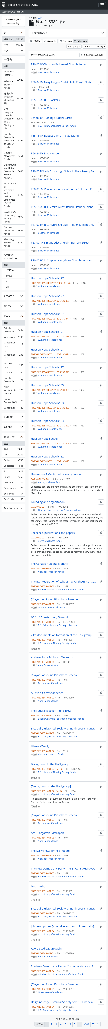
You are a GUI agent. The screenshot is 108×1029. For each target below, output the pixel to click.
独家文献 (13, 40)
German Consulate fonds (13, 230)
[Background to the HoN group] (51, 786)
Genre (8, 427)
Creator (9, 296)
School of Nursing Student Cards (51, 117)
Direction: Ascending (93, 46)
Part (13, 472)
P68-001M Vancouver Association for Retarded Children (64, 189)
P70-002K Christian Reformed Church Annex (58, 64)
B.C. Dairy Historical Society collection (57, 625)
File (13, 455)
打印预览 (35, 41)
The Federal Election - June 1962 (51, 710)
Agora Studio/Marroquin (46, 948)
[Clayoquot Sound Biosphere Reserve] (55, 599)
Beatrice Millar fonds (48, 72)
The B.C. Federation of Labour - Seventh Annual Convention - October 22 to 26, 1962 (64, 581)
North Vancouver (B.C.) (13, 355)
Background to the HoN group (50, 764)
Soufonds (13, 494)
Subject (8, 417)
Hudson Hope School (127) (47, 278)
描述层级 (9, 437)
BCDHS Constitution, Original (49, 617)
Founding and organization (48, 502)
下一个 (95, 1024)
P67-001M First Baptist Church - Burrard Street (60, 242)
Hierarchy (50, 41)
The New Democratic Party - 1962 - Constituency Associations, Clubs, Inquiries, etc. (64, 868)
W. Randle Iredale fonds (50, 286)
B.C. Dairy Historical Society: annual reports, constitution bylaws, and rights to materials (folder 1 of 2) (64, 728)
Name (8, 306)
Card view (66, 41)
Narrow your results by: (13, 21)
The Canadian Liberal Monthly (49, 563)
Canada (13, 373)
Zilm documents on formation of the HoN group (61, 635)
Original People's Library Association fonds (60, 510)
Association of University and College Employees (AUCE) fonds (13, 195)
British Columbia (13, 330)
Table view (80, 41)
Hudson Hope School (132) (47, 456)
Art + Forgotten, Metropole (47, 833)
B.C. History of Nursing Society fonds (13, 216)
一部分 (8, 59)
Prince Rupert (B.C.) (13, 400)
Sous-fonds (13, 488)
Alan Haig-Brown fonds (13, 242)
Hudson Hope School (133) (47, 385)
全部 (6, 65)
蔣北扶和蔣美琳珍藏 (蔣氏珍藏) (13, 98)
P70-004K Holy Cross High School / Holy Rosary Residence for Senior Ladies (64, 171)
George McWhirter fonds (13, 156)
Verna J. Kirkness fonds (50, 482)
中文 (13, 51)
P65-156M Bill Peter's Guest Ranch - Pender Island (62, 207)
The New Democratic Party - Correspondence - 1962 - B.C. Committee (64, 966)
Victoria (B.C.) (13, 365)
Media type (11, 508)
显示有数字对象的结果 (92, 55)
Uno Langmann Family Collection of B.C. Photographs (13, 118)
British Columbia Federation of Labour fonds (13, 141)
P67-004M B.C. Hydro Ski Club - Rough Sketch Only (62, 224)
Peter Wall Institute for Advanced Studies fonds (13, 79)
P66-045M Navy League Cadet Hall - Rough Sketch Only (64, 82)
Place (7, 316)
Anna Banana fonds (48, 665)
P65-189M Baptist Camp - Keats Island (55, 135)
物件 (13, 449)
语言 (6, 33)
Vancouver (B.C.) (13, 344)
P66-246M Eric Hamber (45, 153)
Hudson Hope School (44, 438)
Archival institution (10, 256)
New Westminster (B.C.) (13, 390)
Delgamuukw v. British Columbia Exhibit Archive (13, 171)
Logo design (38, 886)
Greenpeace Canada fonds (51, 607)
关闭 (40, 17)
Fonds (13, 477)
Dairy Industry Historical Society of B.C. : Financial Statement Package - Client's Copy (64, 1002)
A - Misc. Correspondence (47, 693)
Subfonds (13, 500)
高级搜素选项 (39, 33)
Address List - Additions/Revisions (52, 657)
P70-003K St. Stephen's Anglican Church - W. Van (61, 260)
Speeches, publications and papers (53, 533)
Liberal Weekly (40, 746)
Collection (13, 483)
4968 (86, 1024)
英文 (13, 45)
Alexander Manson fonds (51, 571)
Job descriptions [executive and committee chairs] (62, 926)
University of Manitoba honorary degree (56, 474)
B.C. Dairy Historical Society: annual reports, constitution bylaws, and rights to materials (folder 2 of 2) (64, 908)
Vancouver (13, 337)
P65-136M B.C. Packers (45, 100)
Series (13, 461)
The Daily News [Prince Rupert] (50, 850)
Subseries (13, 466)
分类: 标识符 (73, 46)
